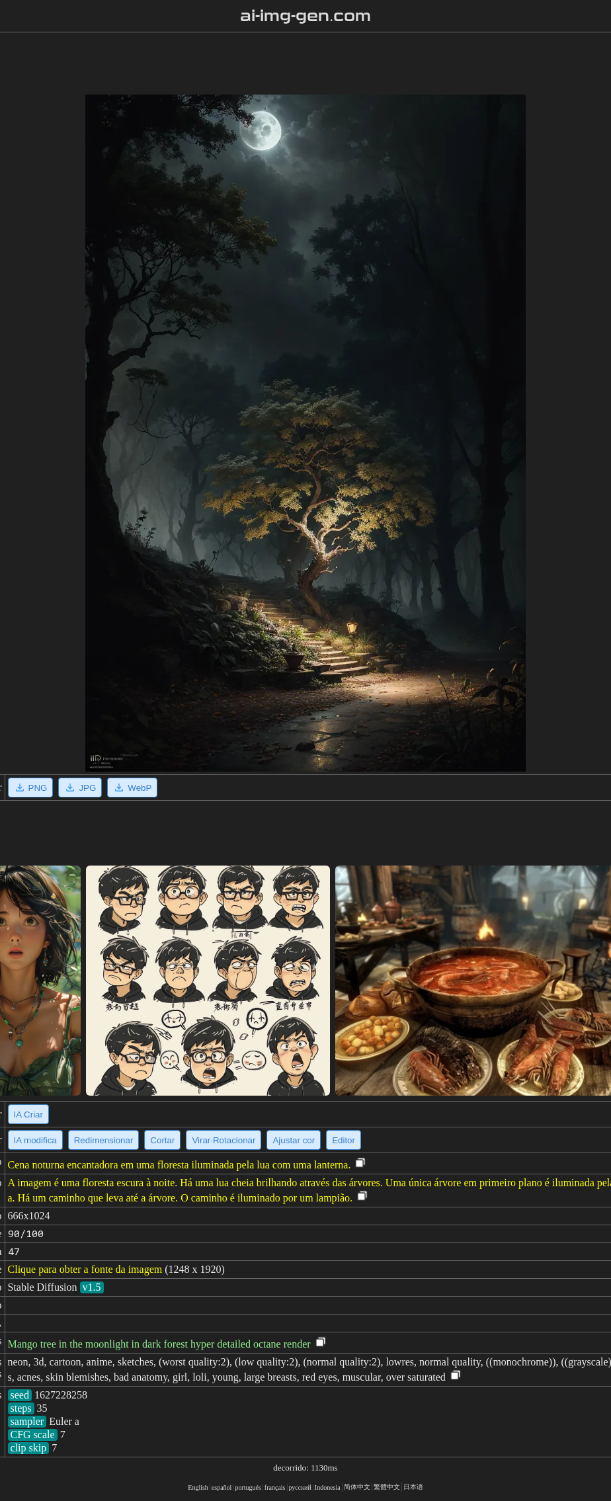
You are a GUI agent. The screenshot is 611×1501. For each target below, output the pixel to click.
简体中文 (357, 1486)
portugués (248, 1487)
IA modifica (35, 1140)
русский (300, 1487)
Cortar (162, 1140)
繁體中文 (387, 1486)
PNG (31, 787)
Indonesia (328, 1487)
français (275, 1487)
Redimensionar (104, 1140)
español (222, 1487)
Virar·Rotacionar (223, 1140)
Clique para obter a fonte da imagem (85, 1269)
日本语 (413, 1486)
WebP (132, 787)
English (198, 1487)
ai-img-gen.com (306, 16)
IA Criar (28, 1114)
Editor (343, 1140)
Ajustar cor (293, 1140)
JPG (80, 787)
